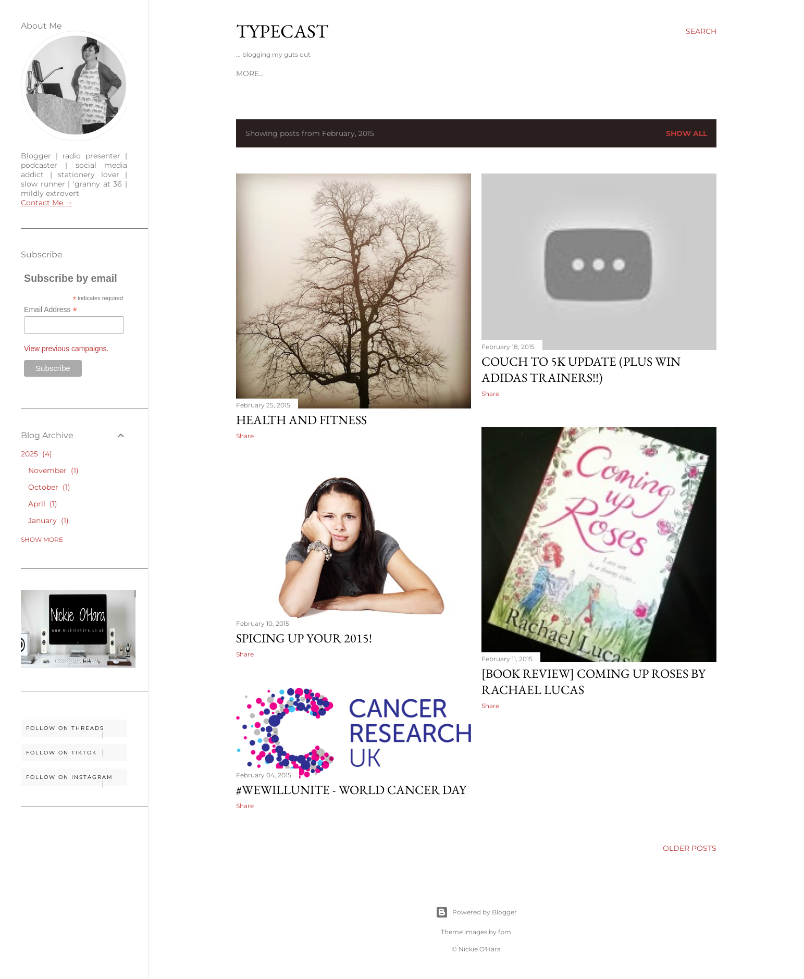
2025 (36, 453)
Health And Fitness (301, 420)
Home (247, 73)
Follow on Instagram (76, 780)
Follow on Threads (76, 731)
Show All (686, 133)
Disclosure (357, 73)
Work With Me (296, 73)
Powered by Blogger (476, 912)
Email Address (50, 310)
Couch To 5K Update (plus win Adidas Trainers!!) (581, 369)
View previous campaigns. (66, 348)
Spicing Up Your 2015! (304, 638)
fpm (504, 932)
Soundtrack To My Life (437, 73)
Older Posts (689, 848)
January (48, 520)
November (53, 470)
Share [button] (245, 436)
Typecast (282, 31)
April (42, 504)
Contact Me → (46, 202)
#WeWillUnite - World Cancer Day (351, 790)
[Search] (701, 31)
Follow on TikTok (76, 753)
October (49, 487)
